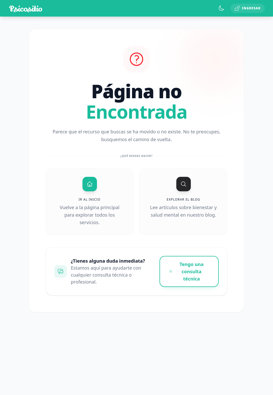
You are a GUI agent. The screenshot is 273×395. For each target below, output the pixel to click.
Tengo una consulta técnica (186, 271)
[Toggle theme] (221, 8)
